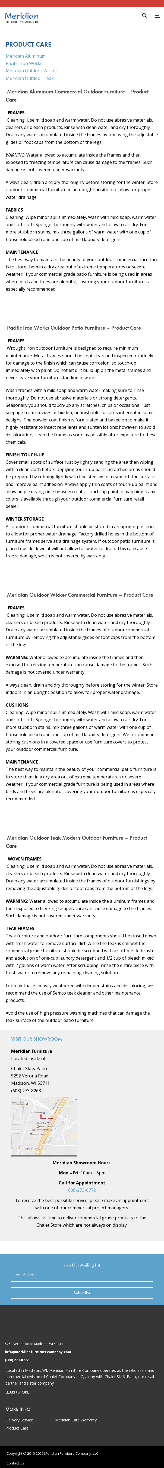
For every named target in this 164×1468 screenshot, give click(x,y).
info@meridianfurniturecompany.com (38, 1352)
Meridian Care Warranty (76, 1419)
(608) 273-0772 (17, 1360)
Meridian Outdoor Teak (30, 78)
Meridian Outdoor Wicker (31, 71)
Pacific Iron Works (24, 63)
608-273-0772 (82, 1190)
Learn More (17, 1392)
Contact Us (15, 1463)
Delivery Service (19, 1419)
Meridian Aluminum (26, 56)
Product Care (17, 1428)
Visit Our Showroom (36, 1039)
